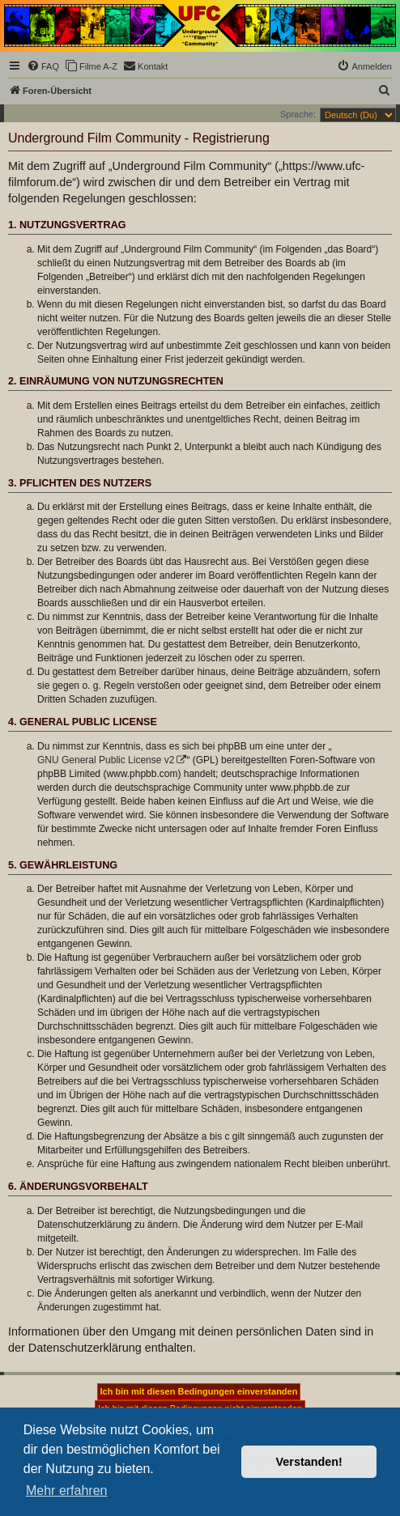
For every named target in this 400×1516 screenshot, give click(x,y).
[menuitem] (43, 66)
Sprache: (298, 114)
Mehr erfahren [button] (67, 1490)
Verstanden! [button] (309, 1461)
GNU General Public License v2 (105, 760)
